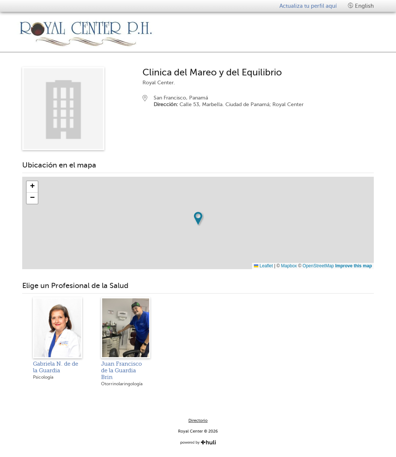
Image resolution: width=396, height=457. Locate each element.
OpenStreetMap (318, 265)
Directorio (198, 420)
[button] (198, 218)
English (361, 6)
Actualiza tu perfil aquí (308, 6)
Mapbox (289, 265)
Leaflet (263, 265)
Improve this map (353, 265)
